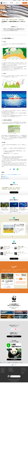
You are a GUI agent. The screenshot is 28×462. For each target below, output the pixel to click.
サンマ (13, 187)
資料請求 (23, 0)
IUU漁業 (11, 187)
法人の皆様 (2, 370)
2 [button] (13, 236)
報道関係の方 (11, 370)
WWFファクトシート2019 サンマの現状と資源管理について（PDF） (12, 174)
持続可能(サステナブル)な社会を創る (13, 19)
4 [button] (15, 236)
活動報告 (7, 19)
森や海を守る (21, 317)
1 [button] (12, 236)
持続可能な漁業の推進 (21, 19)
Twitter (10, 169)
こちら (17, 290)
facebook (14, 169)
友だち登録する (14, 359)
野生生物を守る (7, 317)
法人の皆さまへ (19, 0)
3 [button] (14, 236)
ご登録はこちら (14, 336)
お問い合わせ (3, 372)
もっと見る (14, 192)
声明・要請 (23, 369)
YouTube (15, 329)
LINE (17, 169)
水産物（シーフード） (18, 187)
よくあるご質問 (11, 371)
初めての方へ (3, 369)
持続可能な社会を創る (21, 313)
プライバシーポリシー (24, 370)
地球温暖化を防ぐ (7, 313)
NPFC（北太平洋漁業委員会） (5, 187)
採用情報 (2, 371)
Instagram (19, 329)
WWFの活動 (3, 19)
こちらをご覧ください (15, 381)
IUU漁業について (5, 176)
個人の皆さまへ (15, 0)
